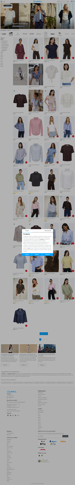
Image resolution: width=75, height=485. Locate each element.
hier (29, 248)
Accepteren (47, 254)
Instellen (27, 254)
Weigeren (37, 254)
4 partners (42, 239)
